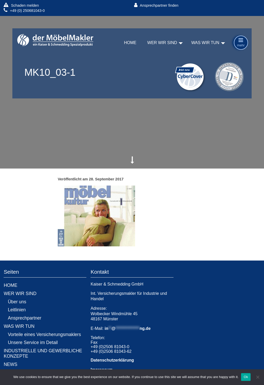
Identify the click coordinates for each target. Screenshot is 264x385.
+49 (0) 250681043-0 (24, 10)
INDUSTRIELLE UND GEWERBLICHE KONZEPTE (43, 353)
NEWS (10, 364)
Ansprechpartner (24, 318)
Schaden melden (21, 5)
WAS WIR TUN (205, 43)
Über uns (17, 301)
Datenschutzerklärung (112, 360)
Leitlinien (17, 309)
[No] (257, 377)
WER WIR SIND (162, 43)
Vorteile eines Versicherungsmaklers (44, 334)
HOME (130, 43)
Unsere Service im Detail (33, 342)
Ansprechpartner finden (156, 5)
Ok (246, 377)
